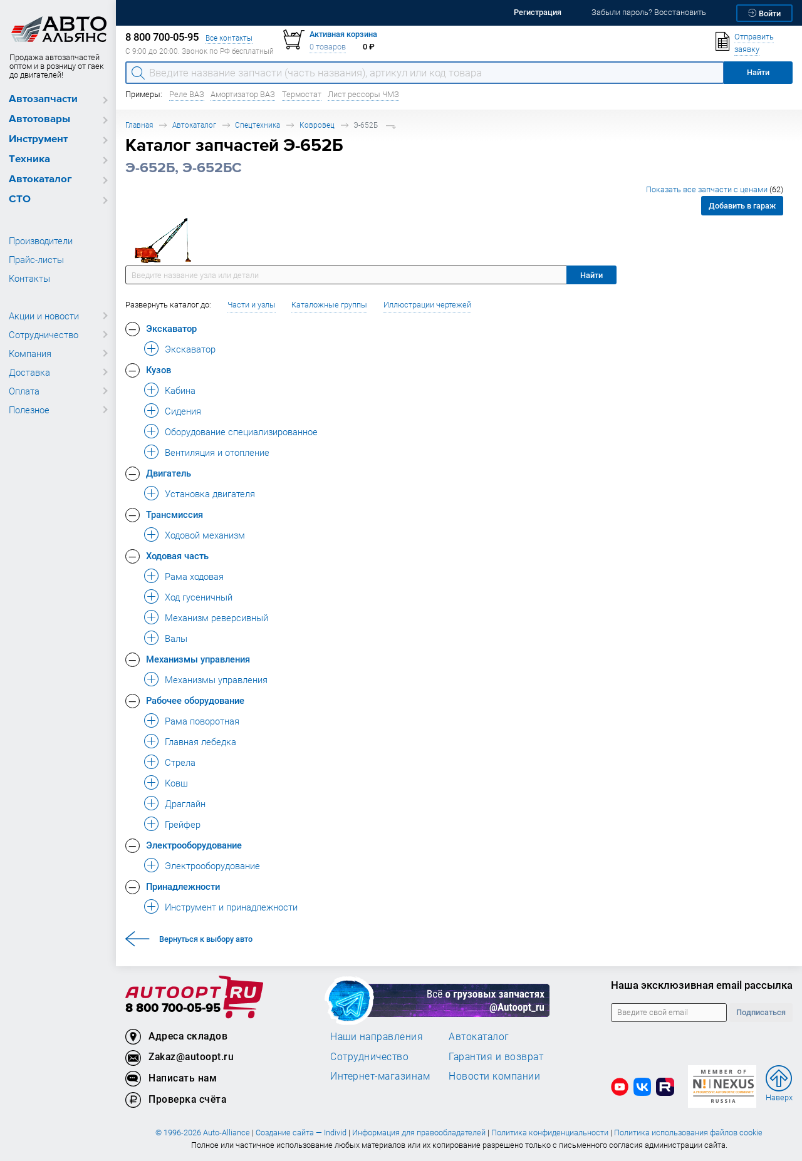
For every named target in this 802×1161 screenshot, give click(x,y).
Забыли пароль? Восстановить (648, 12)
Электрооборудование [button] (194, 845)
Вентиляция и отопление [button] (217, 452)
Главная (139, 125)
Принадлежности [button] (183, 886)
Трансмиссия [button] (174, 514)
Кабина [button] (180, 390)
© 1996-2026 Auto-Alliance (202, 1132)
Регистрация (537, 12)
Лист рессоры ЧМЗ (363, 94)
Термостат (301, 94)
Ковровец (317, 125)
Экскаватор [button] (171, 328)
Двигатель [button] (168, 473)
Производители (41, 240)
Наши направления (376, 1036)
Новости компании (494, 1076)
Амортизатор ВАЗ (243, 94)
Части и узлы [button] (251, 304)
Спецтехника (257, 125)
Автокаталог (40, 179)
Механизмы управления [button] (198, 659)
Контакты (29, 278)
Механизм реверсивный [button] (216, 617)
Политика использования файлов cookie (688, 1132)
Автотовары (39, 119)
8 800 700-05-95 (173, 1008)
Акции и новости (44, 315)
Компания (30, 353)
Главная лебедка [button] (200, 741)
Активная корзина (343, 34)
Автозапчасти (43, 99)
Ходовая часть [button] (177, 555)
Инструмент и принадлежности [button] (231, 906)
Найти (591, 275)
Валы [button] (176, 638)
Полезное (29, 409)
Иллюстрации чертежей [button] (427, 304)
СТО (20, 199)
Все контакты (229, 38)
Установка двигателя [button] (210, 493)
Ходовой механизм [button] (205, 535)
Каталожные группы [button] (329, 304)
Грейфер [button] (182, 824)
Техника (29, 159)
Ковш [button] (176, 783)
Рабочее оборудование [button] (195, 700)
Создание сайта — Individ (301, 1132)
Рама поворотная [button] (202, 721)
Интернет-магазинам (380, 1076)
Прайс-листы (36, 259)
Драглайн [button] (185, 803)
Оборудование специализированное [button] (241, 431)
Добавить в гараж (742, 205)
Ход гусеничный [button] (198, 597)
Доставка (29, 372)
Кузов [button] (158, 369)
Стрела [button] (180, 762)
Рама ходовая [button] (194, 576)
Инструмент (38, 139)
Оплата (24, 390)
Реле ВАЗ (186, 94)
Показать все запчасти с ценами (714, 189)
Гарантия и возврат (496, 1056)
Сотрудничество (43, 334)
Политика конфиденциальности (549, 1132)
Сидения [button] (183, 411)
